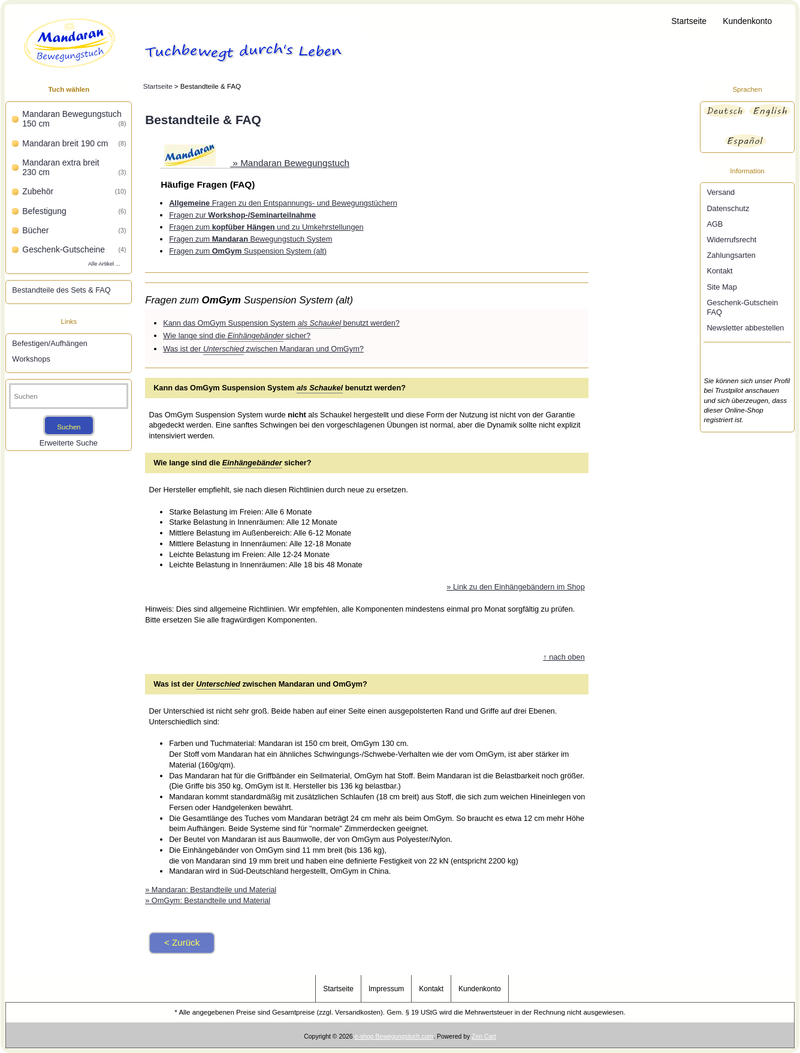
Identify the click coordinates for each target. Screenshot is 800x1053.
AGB (715, 223)
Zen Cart (484, 1036)
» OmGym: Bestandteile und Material (207, 900)
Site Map (721, 286)
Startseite (689, 21)
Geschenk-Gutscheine (74, 249)
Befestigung (74, 211)
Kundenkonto (747, 21)
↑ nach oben (563, 656)
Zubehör (74, 191)
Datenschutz (728, 208)
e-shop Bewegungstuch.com (394, 1036)
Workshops (31, 358)
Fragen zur (242, 214)
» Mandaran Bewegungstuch (256, 163)
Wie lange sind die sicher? (236, 336)
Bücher (74, 230)
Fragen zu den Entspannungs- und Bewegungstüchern (283, 202)
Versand (721, 192)
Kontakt (719, 270)
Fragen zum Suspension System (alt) (248, 250)
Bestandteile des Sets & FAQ (61, 289)
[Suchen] (68, 396)
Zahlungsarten (731, 255)
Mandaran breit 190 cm (74, 143)
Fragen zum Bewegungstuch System (250, 238)
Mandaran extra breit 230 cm (74, 167)
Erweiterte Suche (69, 442)
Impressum (386, 989)
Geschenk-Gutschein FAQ (742, 307)
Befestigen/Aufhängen (49, 343)
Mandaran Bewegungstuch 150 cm (74, 118)
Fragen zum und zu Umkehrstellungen (266, 226)
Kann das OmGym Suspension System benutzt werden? (281, 323)
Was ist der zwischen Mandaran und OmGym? (263, 349)
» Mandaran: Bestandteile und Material (210, 889)
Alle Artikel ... (104, 263)
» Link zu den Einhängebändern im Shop (515, 586)
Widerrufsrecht (731, 239)
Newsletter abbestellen (745, 327)
